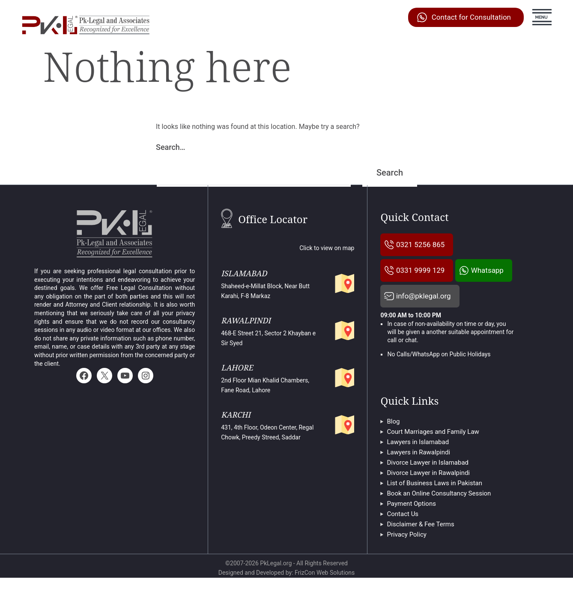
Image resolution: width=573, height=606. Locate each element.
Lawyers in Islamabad (418, 471)
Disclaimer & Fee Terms (420, 553)
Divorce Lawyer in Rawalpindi (428, 501)
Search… (170, 147)
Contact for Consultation (471, 17)
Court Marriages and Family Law (433, 460)
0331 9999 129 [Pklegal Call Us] (423, 271)
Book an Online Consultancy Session (439, 522)
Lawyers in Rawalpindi (418, 481)
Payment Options (411, 532)
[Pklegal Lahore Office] (343, 376)
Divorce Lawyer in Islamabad (428, 491)
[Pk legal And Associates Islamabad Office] (343, 282)
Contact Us (402, 542)
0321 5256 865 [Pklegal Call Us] (423, 244)
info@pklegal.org (426, 323)
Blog (393, 450)
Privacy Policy (406, 563)
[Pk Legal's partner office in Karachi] (343, 423)
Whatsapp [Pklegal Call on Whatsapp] (414, 297)
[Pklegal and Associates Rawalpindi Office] (343, 329)
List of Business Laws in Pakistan (434, 512)
